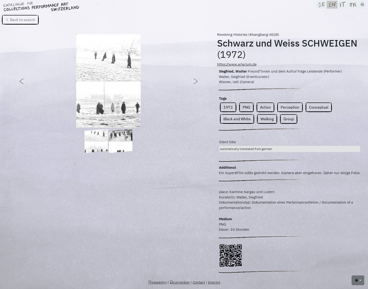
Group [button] (289, 119)
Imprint (214, 282)
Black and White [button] (237, 119)
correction (180, 282)
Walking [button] (267, 119)
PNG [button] (246, 107)
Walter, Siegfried (232, 76)
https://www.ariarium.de (237, 64)
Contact (199, 282)
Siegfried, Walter (233, 71)
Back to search (20, 19)
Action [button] (265, 107)
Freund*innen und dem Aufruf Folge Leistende (285, 71)
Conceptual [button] (318, 107)
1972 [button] (228, 107)
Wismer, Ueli (229, 82)
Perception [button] (290, 107)
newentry (157, 282)
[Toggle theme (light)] (358, 280)
